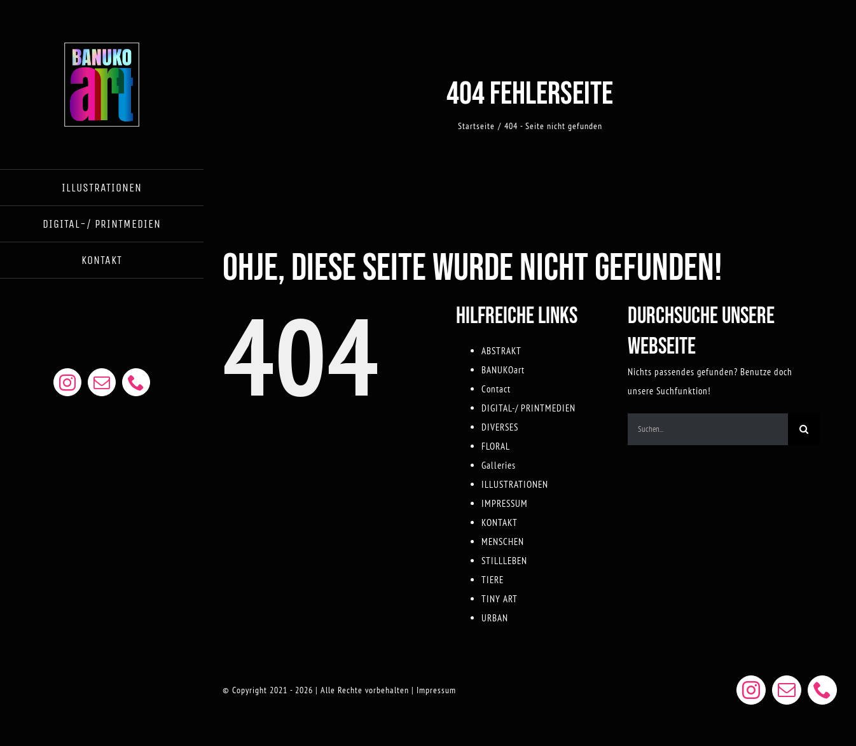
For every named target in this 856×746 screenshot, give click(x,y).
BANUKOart (503, 370)
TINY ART (499, 599)
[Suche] (804, 429)
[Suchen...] (708, 429)
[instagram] (67, 382)
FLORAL (495, 446)
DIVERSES (499, 427)
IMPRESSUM (504, 503)
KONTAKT (499, 522)
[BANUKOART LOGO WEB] (101, 43)
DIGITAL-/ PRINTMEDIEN (528, 408)
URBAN (494, 618)
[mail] (102, 382)
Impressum (436, 690)
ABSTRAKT (501, 351)
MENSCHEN (502, 541)
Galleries (498, 465)
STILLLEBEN (504, 561)
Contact (496, 389)
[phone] (136, 382)
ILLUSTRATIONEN (514, 484)
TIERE (492, 580)
